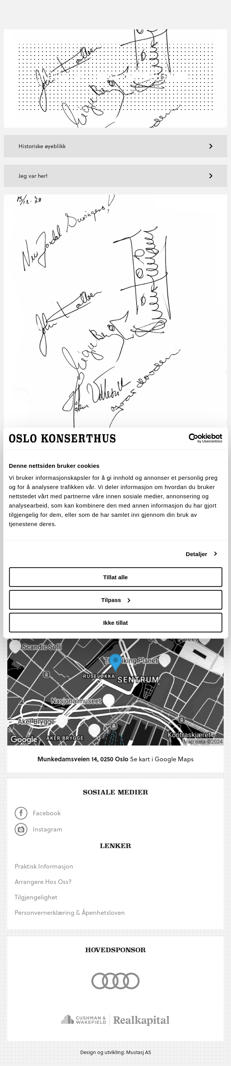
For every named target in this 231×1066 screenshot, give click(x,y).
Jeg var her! (115, 176)
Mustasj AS (138, 1052)
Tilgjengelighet (36, 896)
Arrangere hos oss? (43, 881)
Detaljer (196, 553)
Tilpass (115, 599)
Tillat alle (115, 577)
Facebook (38, 813)
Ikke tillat (115, 622)
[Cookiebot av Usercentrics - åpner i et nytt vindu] (188, 438)
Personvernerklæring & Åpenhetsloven (70, 912)
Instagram (38, 829)
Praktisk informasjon (44, 866)
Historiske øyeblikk (115, 146)
